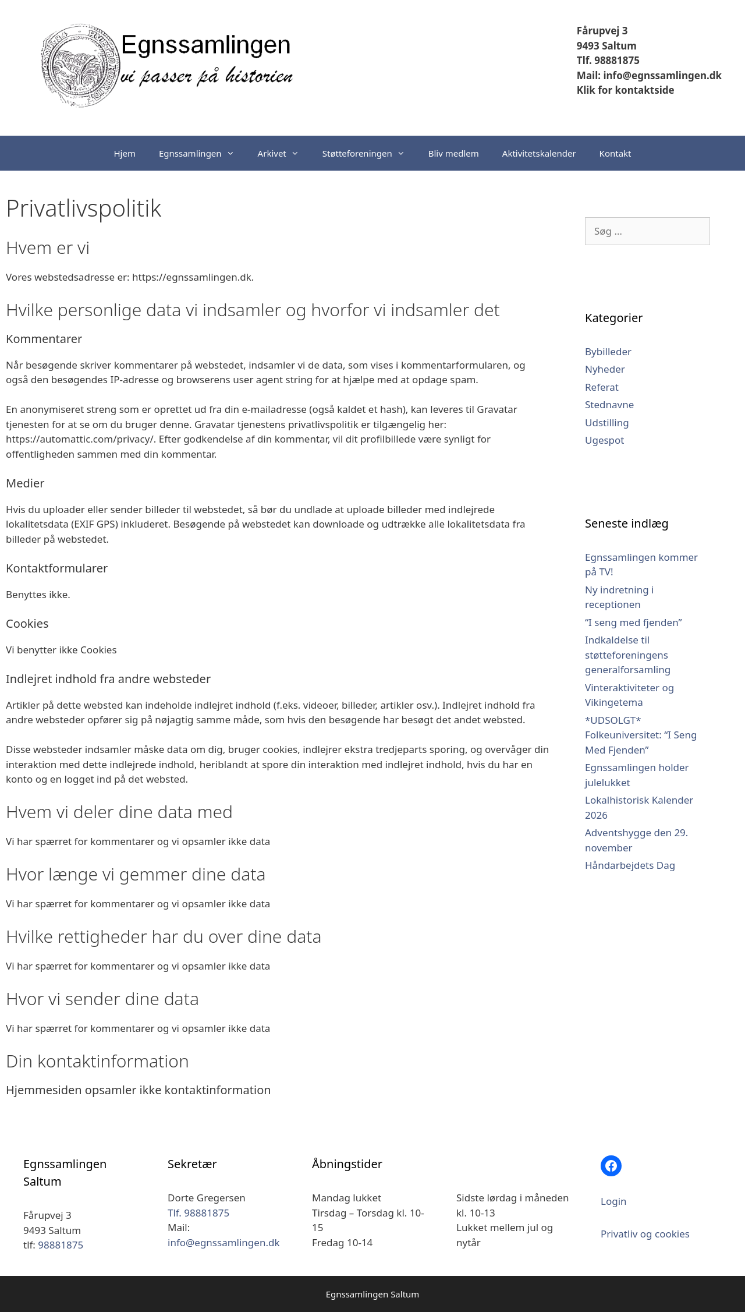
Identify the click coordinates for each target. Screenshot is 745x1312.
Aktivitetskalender (539, 153)
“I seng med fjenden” (633, 622)
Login (614, 1201)
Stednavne (609, 404)
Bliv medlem (453, 153)
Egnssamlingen (202, 153)
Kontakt (615, 153)
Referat (602, 387)
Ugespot (605, 440)
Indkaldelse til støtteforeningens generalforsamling (627, 654)
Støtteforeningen (369, 153)
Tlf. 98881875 (608, 60)
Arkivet (284, 153)
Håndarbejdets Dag (630, 865)
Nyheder (605, 369)
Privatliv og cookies (645, 1233)
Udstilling (607, 422)
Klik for (594, 90)
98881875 (60, 1244)
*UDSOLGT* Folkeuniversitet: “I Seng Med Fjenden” (641, 734)
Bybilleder (608, 351)
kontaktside (643, 90)
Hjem (125, 153)
